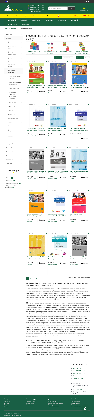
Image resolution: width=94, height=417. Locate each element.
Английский (12, 20)
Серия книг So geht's (66, 51)
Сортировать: (58, 57)
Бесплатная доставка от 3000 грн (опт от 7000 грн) (73, 16)
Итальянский (62, 20)
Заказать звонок (36, 11)
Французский (36, 20)
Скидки (42, 15)
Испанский (49, 20)
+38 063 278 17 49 (37, 6)
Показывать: (80, 57)
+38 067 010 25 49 (37, 10)
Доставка (27, 15)
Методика (10, 180)
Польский (74, 20)
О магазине (10, 15)
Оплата (35, 15)
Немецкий (23, 20)
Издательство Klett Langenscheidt (10, 186)
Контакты (19, 15)
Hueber (9, 178)
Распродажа (25, 24)
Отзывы (49, 15)
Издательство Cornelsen (13, 183)
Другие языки (12, 24)
